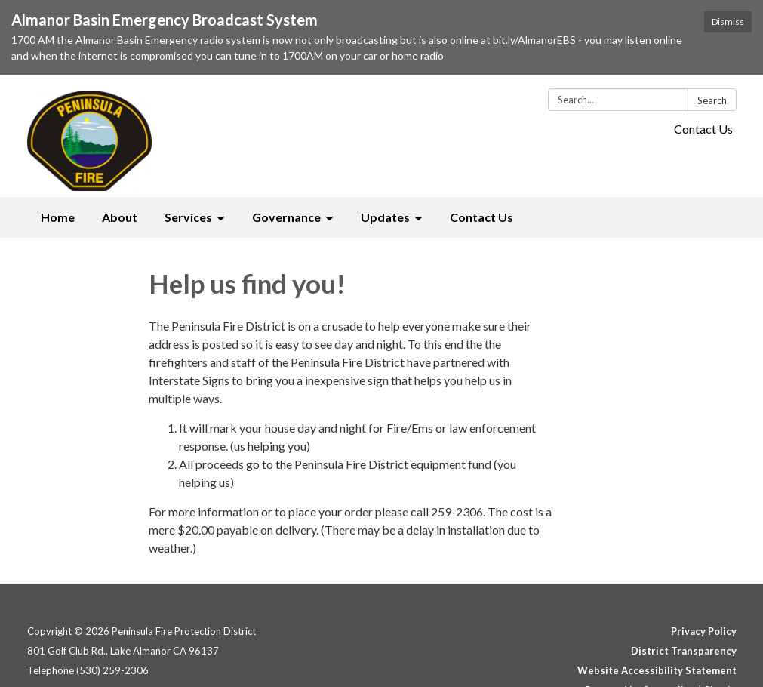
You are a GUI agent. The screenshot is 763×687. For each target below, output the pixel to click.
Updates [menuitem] (385, 217)
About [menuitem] (119, 217)
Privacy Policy (704, 631)
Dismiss (728, 21)
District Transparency (684, 651)
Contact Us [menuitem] (481, 217)
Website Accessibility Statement (657, 670)
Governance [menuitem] (286, 217)
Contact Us (703, 129)
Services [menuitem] (188, 217)
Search (712, 100)
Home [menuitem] (58, 217)
